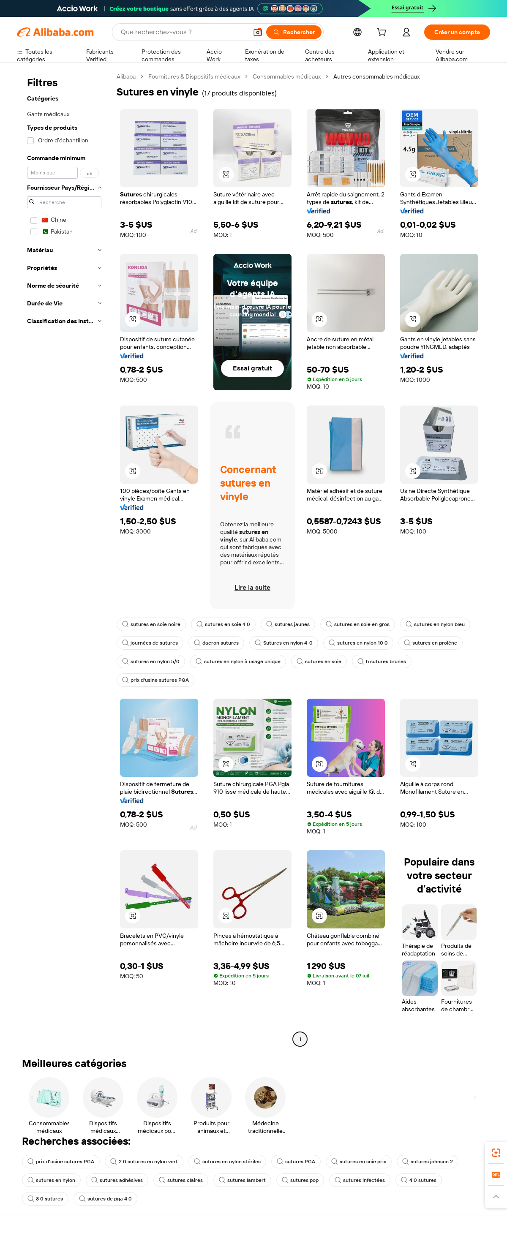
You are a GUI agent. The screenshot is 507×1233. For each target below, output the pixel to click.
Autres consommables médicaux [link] (376, 76)
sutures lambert (242, 1180)
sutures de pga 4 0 (105, 1198)
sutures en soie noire (151, 624)
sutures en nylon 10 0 (358, 643)
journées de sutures (150, 643)
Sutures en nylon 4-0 (284, 643)
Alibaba (126, 76)
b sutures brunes (381, 661)
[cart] (383, 33)
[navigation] (64, 559)
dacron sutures (216, 643)
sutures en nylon (51, 1180)
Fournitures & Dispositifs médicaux (194, 76)
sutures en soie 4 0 (223, 624)
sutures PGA (296, 1161)
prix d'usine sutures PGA (155, 680)
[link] (496, 1153)
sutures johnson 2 (427, 1161)
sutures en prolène (430, 643)
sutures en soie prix (358, 1161)
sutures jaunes (288, 624)
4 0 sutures (418, 1180)
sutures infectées (360, 1180)
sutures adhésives (117, 1180)
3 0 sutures (45, 1198)
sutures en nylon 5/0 (151, 661)
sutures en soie (319, 661)
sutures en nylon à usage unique (238, 661)
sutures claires (181, 1180)
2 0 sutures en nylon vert (144, 1161)
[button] (258, 32)
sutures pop (300, 1180)
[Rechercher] (294, 32)
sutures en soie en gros (358, 624)
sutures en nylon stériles (227, 1161)
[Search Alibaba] (183, 32)
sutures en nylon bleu (435, 624)
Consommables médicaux (287, 76)
